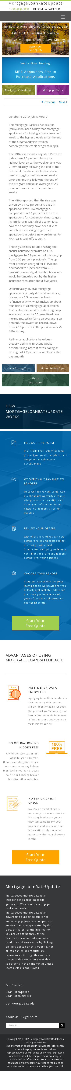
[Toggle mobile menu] (63, 17)
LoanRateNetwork (18, 996)
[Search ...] (32, 1025)
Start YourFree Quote (36, 48)
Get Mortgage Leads (20, 1003)
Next (62, 102)
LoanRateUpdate (17, 992)
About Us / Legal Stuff (21, 1017)
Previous (49, 102)
